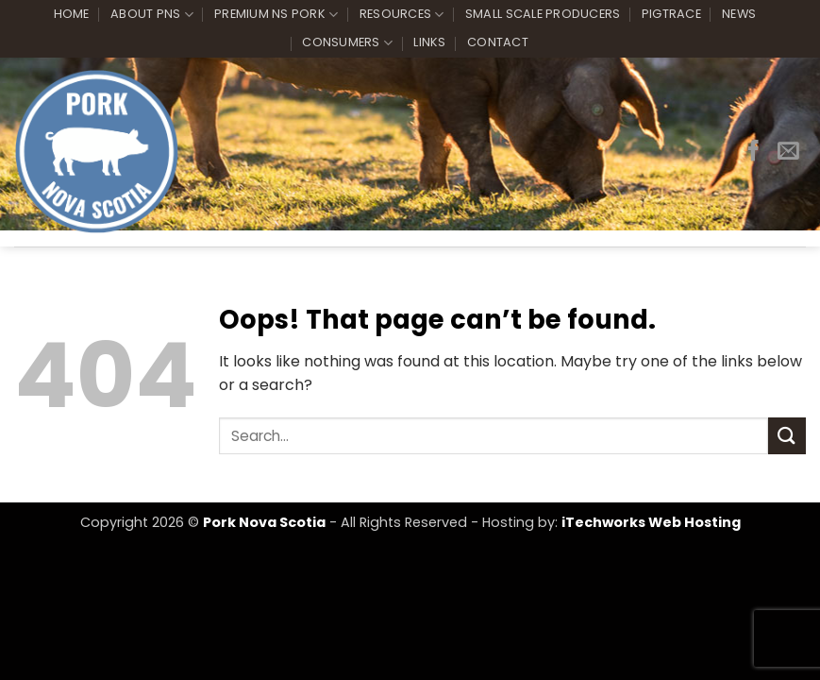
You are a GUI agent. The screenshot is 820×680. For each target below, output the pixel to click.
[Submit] (787, 435)
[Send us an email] (788, 152)
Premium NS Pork (276, 15)
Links (429, 42)
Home (72, 14)
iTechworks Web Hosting (651, 522)
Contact (497, 42)
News (739, 14)
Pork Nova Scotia (264, 522)
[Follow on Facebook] (753, 152)
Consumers (347, 43)
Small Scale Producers (542, 14)
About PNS (151, 15)
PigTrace (671, 14)
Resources (402, 15)
